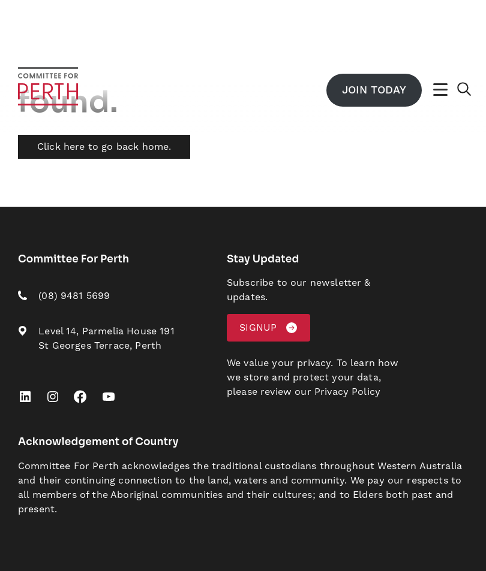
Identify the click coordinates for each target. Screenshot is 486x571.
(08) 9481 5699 (74, 296)
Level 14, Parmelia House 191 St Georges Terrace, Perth (106, 338)
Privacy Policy (347, 392)
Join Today (374, 90)
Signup (258, 328)
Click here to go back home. (104, 147)
